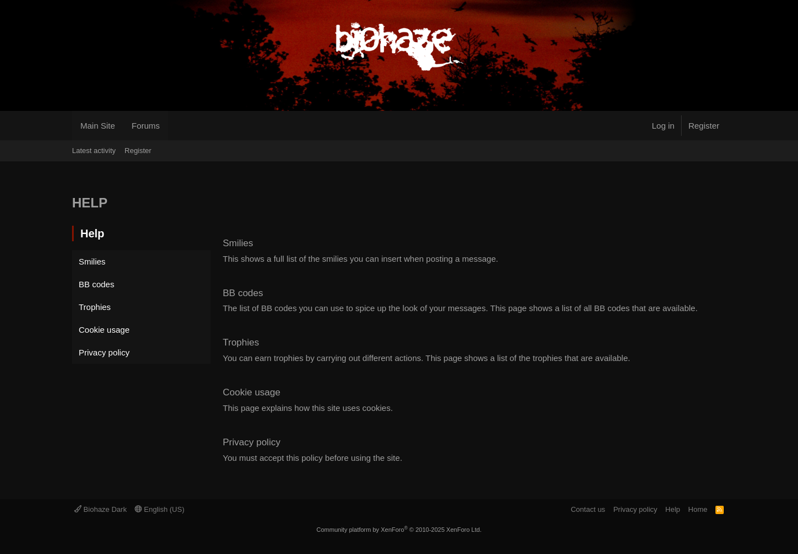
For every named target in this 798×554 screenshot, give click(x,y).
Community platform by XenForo (399, 529)
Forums (146, 125)
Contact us (588, 509)
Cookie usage (104, 329)
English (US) (160, 509)
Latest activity (94, 150)
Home (698, 509)
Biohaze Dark (100, 509)
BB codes (96, 284)
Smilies (92, 261)
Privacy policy (104, 352)
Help (673, 509)
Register (138, 150)
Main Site (97, 125)
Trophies (95, 307)
